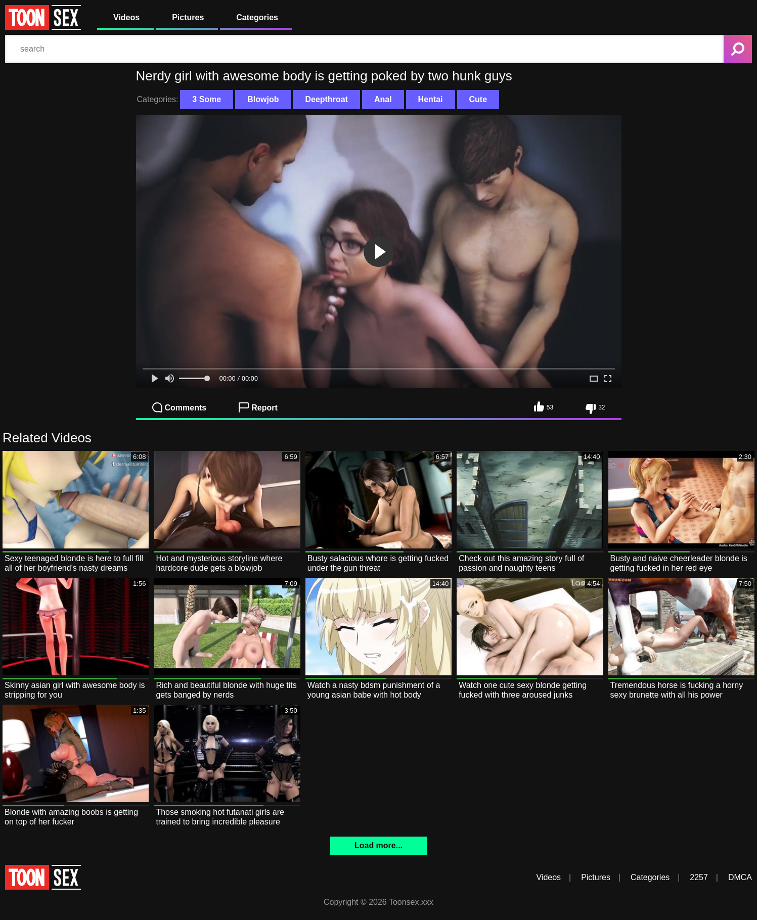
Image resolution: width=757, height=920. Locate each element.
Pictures (188, 17)
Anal (383, 99)
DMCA (740, 877)
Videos (126, 17)
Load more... (378, 845)
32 (595, 409)
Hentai (430, 99)
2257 (699, 877)
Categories (257, 17)
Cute (478, 99)
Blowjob (263, 99)
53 (543, 406)
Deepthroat (326, 99)
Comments (179, 407)
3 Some (206, 99)
